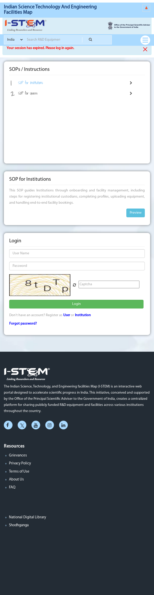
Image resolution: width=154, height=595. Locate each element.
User (66, 315)
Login (76, 304)
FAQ (12, 487)
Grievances (18, 455)
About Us (16, 480)
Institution (83, 315)
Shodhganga (19, 525)
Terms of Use (19, 472)
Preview (135, 213)
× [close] (145, 49)
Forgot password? (23, 324)
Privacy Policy (20, 463)
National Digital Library (27, 517)
